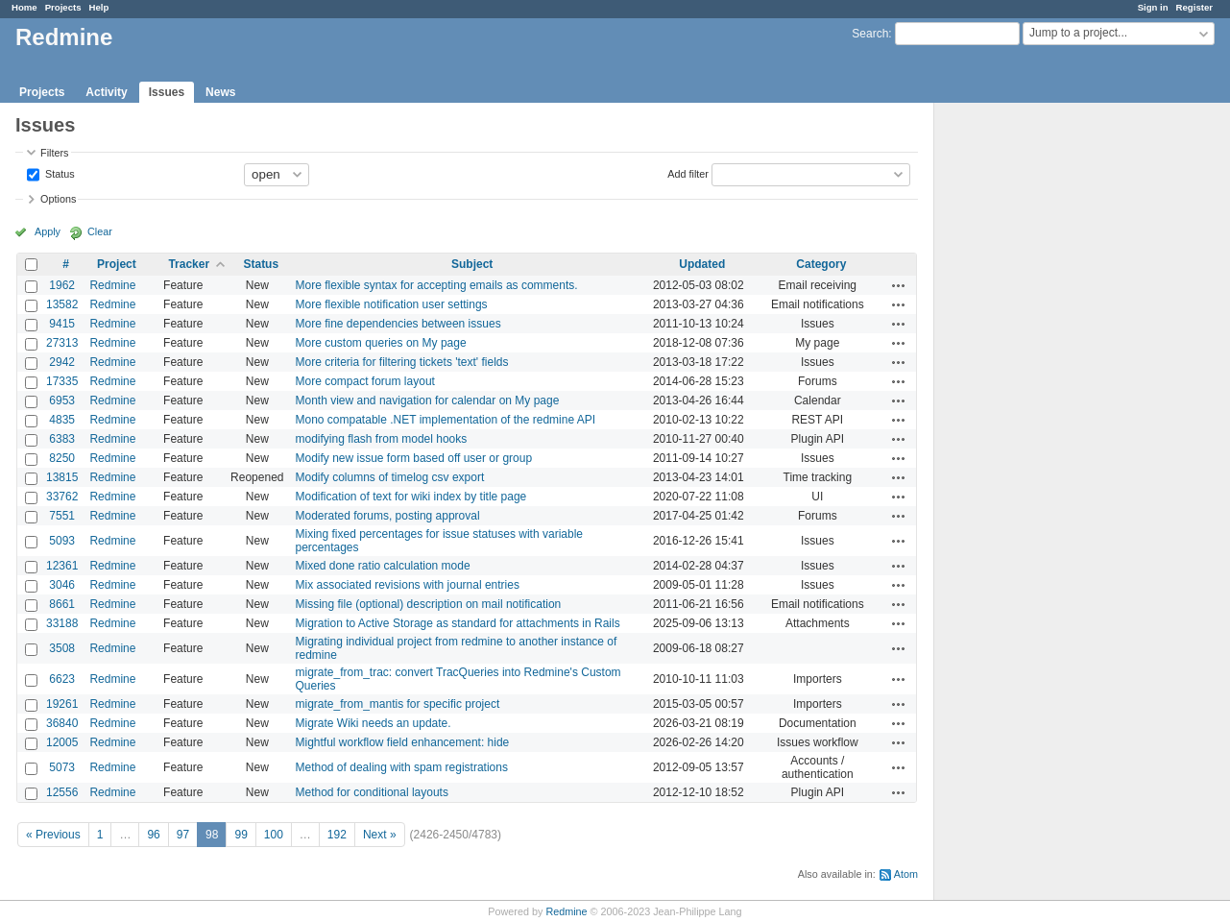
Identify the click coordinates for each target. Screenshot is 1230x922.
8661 (62, 604)
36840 (62, 723)
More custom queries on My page (381, 343)
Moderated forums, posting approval (388, 515)
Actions (898, 285)
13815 (62, 477)
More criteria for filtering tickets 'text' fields (402, 362)
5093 (62, 540)
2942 (62, 362)
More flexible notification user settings (392, 304)
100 (273, 834)
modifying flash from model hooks (382, 439)
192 (337, 834)
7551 (62, 515)
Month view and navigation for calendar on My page (428, 400)
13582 (62, 304)
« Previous (53, 834)
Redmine (112, 285)
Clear (99, 231)
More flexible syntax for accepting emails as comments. (437, 285)
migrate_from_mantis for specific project (398, 704)
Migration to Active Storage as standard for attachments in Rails (458, 623)
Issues (166, 92)
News (220, 92)
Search (870, 33)
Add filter (688, 173)
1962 (62, 285)
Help (99, 7)
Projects (63, 7)
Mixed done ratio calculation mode (383, 565)
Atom (906, 874)
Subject (472, 264)
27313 (62, 343)
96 (153, 834)
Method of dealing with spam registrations (402, 767)
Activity (106, 92)
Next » (380, 834)
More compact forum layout (365, 381)
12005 (62, 742)
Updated (702, 264)
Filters (54, 152)
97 (183, 834)
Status (58, 173)
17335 (62, 381)
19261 (62, 704)
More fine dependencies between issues (398, 323)
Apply (47, 231)
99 (240, 834)
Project (116, 264)
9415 (62, 323)
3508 (62, 648)
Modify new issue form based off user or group (414, 458)
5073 (62, 767)
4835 (62, 419)
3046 (62, 585)
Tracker (188, 264)
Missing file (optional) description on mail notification (429, 604)
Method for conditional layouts (372, 792)
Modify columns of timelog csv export (390, 477)
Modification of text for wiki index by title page (411, 496)
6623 (62, 679)
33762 (62, 496)
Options (58, 199)
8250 (62, 458)
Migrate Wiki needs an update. (373, 723)
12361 (62, 565)
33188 (62, 623)
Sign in (1153, 7)
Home (24, 7)
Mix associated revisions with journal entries (407, 585)
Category (821, 264)
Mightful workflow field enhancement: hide (403, 742)
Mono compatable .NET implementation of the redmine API (446, 419)
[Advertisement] (1030, 404)
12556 (62, 792)
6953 (62, 400)
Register (1194, 7)
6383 (62, 439)
